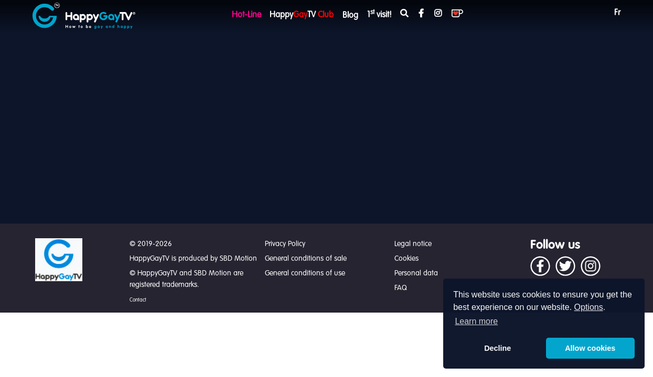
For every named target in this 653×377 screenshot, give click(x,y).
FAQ (400, 288)
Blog (350, 16)
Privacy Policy (285, 244)
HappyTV (302, 15)
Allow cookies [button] (590, 348)
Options (588, 307)
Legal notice (413, 244)
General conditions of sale (306, 258)
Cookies (406, 258)
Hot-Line (246, 15)
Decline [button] (497, 348)
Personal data (416, 273)
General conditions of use (305, 273)
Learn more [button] (476, 321)
